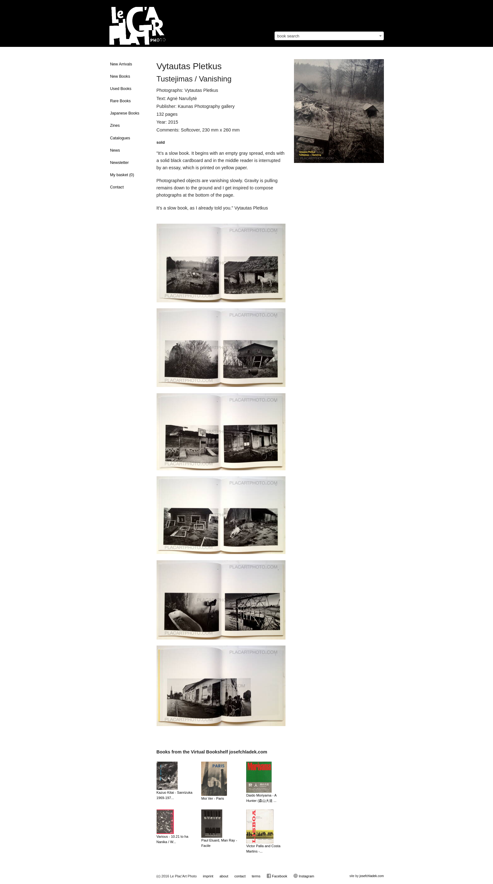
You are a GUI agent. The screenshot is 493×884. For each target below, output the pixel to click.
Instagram (303, 876)
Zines (115, 125)
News (115, 150)
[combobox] (329, 35)
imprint (208, 876)
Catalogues (120, 138)
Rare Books (120, 101)
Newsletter (119, 162)
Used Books (120, 89)
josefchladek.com (371, 876)
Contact (117, 187)
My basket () (122, 175)
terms (256, 876)
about (223, 876)
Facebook (277, 876)
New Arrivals (121, 64)
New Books (120, 76)
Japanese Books (124, 113)
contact (239, 876)
